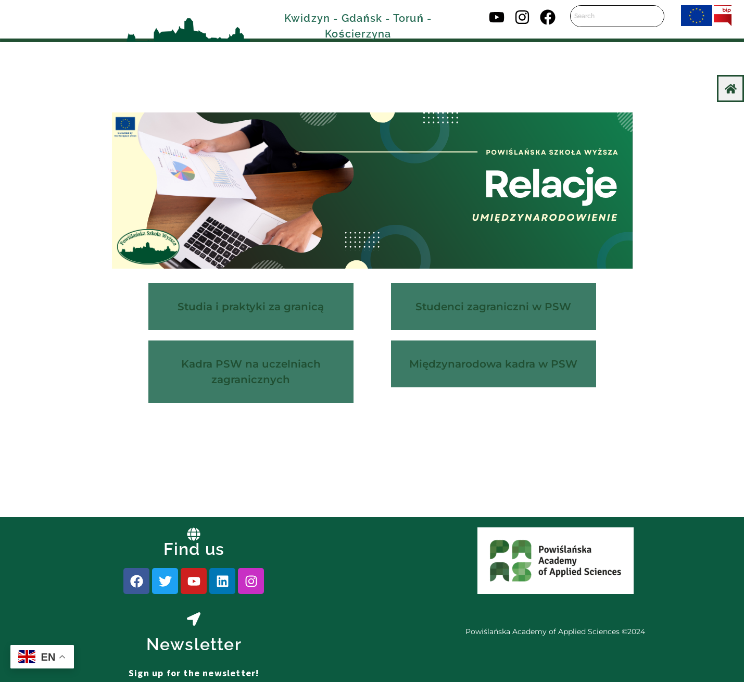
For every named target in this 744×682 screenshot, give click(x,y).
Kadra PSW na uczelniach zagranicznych (251, 372)
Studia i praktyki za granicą (251, 306)
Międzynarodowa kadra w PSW (493, 364)
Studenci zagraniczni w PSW (493, 306)
